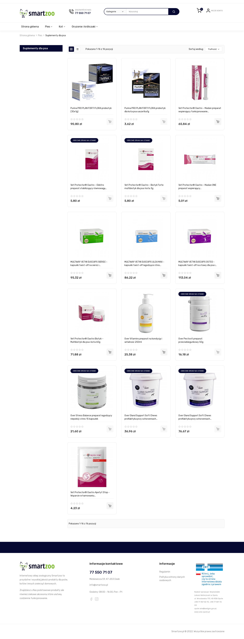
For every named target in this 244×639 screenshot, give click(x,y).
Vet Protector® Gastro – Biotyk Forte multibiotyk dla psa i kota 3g (144, 187)
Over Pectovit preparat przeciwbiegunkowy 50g (190, 340)
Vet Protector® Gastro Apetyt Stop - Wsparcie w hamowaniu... (90, 494)
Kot (62, 26)
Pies (48, 26)
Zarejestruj (217, 13)
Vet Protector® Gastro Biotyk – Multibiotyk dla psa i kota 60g (86, 340)
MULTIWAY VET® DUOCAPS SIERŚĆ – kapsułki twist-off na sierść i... (88, 264)
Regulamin (164, 571)
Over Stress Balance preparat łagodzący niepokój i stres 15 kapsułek (91, 417)
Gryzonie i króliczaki (85, 26)
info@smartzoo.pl (99, 585)
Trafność (214, 49)
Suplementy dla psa (35, 48)
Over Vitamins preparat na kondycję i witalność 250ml (143, 340)
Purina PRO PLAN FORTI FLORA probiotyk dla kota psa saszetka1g (145, 110)
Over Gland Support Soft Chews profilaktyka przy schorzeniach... (140, 417)
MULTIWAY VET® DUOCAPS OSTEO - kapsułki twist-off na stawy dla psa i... (197, 264)
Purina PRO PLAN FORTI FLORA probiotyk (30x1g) (91, 110)
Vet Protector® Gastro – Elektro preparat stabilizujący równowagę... (88, 187)
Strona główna (30, 26)
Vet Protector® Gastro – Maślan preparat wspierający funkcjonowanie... (199, 110)
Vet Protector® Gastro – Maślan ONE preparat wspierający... (197, 187)
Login (207, 13)
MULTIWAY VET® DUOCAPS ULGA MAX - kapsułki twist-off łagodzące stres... (144, 264)
